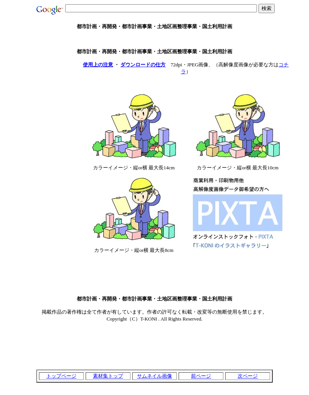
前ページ (201, 376)
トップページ (61, 376)
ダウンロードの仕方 (142, 65)
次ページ (248, 376)
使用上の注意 (98, 65)
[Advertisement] (154, 39)
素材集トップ (108, 376)
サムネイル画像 (154, 376)
